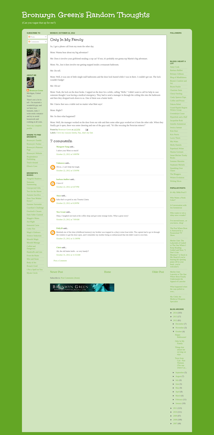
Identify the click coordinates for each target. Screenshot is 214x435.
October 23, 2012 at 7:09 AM (67, 219)
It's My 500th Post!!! (178, 192)
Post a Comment (60, 261)
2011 (175, 408)
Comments (33, 42)
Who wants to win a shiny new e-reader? (178, 214)
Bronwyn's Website (34, 153)
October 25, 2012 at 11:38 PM (68, 238)
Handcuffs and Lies (34, 252)
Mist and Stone (33, 259)
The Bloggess (175, 174)
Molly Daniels (175, 145)
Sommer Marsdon (177, 161)
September (180, 372)
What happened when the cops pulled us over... (178, 289)
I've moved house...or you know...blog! (178, 221)
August (179, 376)
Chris (58, 247)
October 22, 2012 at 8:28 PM (67, 203)
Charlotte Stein (176, 90)
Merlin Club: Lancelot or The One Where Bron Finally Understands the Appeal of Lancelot (178, 276)
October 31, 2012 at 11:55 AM (68, 255)
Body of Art (31, 262)
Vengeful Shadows (34, 179)
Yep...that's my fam (85, 133)
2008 (175, 420)
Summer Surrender (34, 204)
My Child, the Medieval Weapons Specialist (177, 299)
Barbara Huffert (176, 70)
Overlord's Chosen (34, 211)
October (179, 331)
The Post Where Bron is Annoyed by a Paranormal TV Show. (178, 231)
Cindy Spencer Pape (178, 97)
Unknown (60, 163)
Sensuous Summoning (31, 183)
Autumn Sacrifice (34, 195)
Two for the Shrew (34, 191)
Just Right (31, 222)
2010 (175, 412)
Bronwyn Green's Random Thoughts (86, 15)
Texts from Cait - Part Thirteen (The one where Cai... (181, 363)
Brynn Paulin (175, 87)
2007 (175, 423)
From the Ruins (33, 255)
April (178, 392)
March (178, 396)
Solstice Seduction (34, 236)
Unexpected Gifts (34, 188)
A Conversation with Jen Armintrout (178, 206)
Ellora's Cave (32, 166)
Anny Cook (174, 67)
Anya (58, 196)
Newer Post (56, 271)
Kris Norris (174, 134)
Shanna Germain (176, 152)
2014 (175, 313)
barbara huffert (63, 179)
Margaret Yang (62, 147)
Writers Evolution (177, 177)
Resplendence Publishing (32, 158)
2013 (175, 316)
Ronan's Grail (32, 266)
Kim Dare (174, 131)
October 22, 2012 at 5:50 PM (67, 170)
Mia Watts (174, 141)
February (179, 399)
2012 (175, 320)
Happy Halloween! (180, 336)
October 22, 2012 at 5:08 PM (67, 154)
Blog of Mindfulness (178, 77)
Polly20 (59, 228)
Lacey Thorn (175, 138)
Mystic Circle (32, 273)
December (180, 324)
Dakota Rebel (175, 104)
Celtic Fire (31, 229)
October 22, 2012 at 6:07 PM (67, 187)
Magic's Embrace (33, 232)
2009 (175, 416)
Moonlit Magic (33, 239)
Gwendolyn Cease (177, 113)
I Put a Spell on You (35, 269)
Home (107, 271)
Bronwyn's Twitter (34, 144)
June (178, 384)
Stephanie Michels (177, 165)
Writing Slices (175, 181)
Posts (31, 37)
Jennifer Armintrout (178, 124)
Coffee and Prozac (177, 101)
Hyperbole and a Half (178, 117)
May (178, 388)
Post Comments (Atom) (70, 278)
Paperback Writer (177, 148)
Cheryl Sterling (176, 94)
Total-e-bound (32, 162)
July (177, 380)
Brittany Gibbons (177, 74)
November (180, 328)
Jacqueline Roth (176, 120)
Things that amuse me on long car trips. (180, 350)
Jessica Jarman (176, 127)
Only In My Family (179, 342)
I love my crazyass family (67, 133)
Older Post (158, 271)
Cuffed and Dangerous (31, 247)
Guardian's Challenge (35, 208)
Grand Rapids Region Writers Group (178, 109)
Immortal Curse (33, 225)
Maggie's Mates (33, 218)
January (179, 403)
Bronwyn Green (36, 90)
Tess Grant (61, 212)
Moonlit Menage (33, 243)
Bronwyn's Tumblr (34, 140)
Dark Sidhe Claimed (35, 215)
